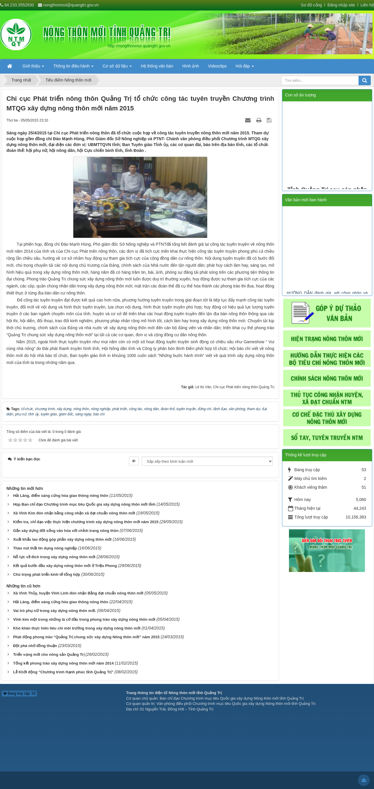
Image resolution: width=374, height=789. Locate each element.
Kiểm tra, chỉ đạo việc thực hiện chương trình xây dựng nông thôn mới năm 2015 (85, 522)
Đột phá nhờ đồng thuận (35, 646)
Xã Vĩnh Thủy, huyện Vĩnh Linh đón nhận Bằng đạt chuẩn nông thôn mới (78, 593)
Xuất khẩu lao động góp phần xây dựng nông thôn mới (62, 539)
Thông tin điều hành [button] (73, 68)
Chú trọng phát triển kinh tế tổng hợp (46, 574)
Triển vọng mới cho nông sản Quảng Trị (48, 654)
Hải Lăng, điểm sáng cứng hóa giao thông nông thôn (60, 495)
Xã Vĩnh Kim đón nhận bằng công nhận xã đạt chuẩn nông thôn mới (74, 513)
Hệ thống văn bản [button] (157, 66)
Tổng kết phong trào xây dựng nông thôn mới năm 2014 (63, 663)
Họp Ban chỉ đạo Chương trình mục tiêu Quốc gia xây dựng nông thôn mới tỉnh (84, 504)
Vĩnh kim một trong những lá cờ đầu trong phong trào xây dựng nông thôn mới (84, 619)
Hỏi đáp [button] (245, 68)
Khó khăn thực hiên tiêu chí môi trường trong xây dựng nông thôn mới (77, 628)
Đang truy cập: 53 (19, 693)
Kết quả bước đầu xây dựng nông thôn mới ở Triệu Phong (65, 565)
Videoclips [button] (217, 66)
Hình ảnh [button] (190, 66)
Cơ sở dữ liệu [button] (117, 68)
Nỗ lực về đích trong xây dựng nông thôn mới (54, 557)
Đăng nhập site (340, 5)
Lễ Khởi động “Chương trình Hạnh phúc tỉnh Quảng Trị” (63, 672)
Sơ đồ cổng (311, 5)
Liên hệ (367, 5)
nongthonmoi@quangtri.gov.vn (71, 5)
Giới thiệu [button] (33, 68)
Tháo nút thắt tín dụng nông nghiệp (45, 548)
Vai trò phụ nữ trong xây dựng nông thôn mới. (54, 610)
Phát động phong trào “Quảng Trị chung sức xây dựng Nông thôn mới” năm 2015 (86, 637)
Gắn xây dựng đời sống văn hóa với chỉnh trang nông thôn (66, 530)
